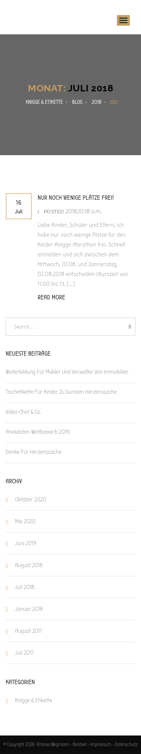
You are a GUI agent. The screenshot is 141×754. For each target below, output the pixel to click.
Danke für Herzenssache (34, 452)
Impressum (100, 744)
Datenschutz (126, 744)
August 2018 (28, 565)
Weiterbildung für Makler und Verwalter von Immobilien (67, 372)
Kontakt (79, 744)
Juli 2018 (24, 587)
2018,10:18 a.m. (83, 211)
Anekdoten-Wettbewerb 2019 (38, 432)
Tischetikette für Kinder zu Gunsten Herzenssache (61, 392)
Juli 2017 (24, 652)
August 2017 (28, 631)
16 (18, 207)
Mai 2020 (25, 521)
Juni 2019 (25, 543)
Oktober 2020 (30, 499)
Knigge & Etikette (33, 700)
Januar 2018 (29, 609)
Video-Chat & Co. (23, 412)
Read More (51, 297)
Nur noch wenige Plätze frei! (76, 197)
